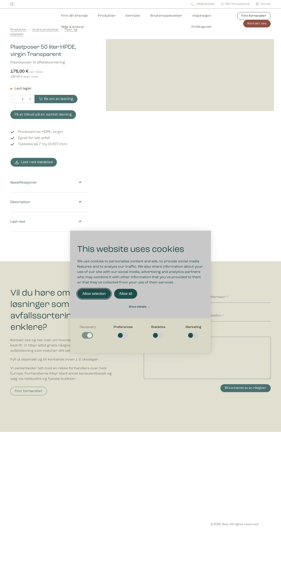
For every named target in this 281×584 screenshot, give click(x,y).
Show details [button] (139, 307)
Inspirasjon (202, 16)
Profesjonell (201, 27)
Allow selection (94, 294)
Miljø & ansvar (72, 27)
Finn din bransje (74, 16)
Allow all (125, 294)
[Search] (12, 4)
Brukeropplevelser (166, 16)
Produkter (107, 16)
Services (133, 16)
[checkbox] (87, 332)
